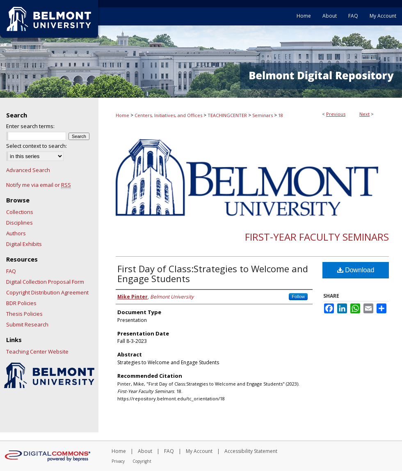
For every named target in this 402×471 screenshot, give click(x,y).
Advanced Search (28, 170)
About (145, 451)
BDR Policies (21, 303)
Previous (335, 114)
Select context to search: (36, 145)
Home (122, 115)
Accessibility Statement (250, 451)
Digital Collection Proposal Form (45, 281)
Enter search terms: (30, 126)
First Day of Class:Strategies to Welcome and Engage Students (212, 273)
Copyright (141, 461)
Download (356, 270)
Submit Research (27, 324)
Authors (16, 233)
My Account (199, 451)
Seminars (262, 115)
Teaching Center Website (37, 351)
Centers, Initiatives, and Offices (168, 115)
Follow (298, 296)
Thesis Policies (24, 313)
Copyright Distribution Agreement (47, 292)
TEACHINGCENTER (227, 115)
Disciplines (19, 222)
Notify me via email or (38, 184)
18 (280, 115)
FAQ (11, 271)
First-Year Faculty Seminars (317, 237)
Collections (19, 212)
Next (364, 114)
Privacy (118, 461)
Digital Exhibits (24, 244)
